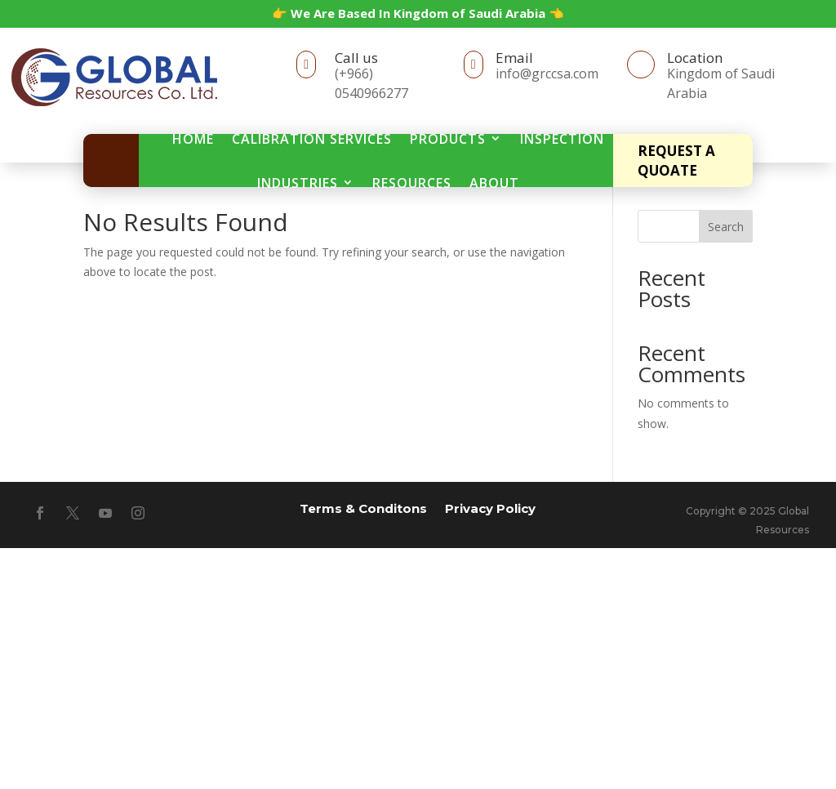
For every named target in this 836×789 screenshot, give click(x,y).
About (494, 183)
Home (193, 139)
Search (726, 226)
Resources (411, 183)
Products (448, 139)
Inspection (562, 139)
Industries (297, 183)
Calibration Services (312, 139)
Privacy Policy (490, 508)
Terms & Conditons (363, 508)
